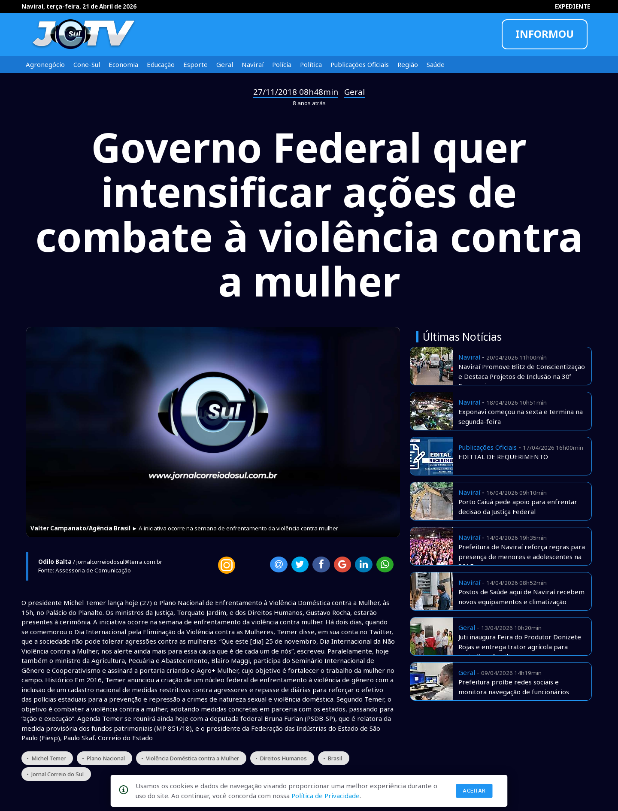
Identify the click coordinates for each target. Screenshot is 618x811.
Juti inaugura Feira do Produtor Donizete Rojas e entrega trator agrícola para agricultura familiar (519, 646)
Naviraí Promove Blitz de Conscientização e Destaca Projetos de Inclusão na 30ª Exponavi (521, 376)
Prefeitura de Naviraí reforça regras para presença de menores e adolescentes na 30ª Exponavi (521, 556)
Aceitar (474, 790)
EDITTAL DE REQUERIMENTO (503, 456)
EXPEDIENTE (572, 6)
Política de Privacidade (325, 795)
